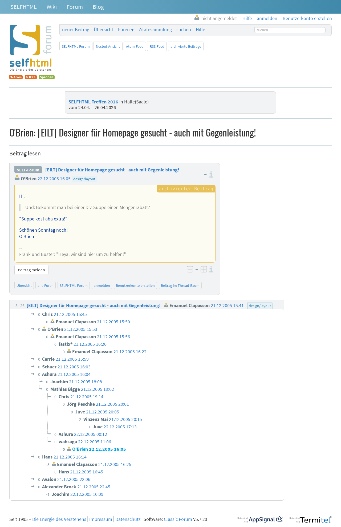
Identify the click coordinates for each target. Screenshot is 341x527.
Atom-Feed (135, 46)
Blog (98, 6)
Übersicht (103, 30)
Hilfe (200, 30)
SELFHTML (23, 6)
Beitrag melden (31, 269)
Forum (75, 6)
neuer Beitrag (75, 30)
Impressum (100, 519)
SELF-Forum (28, 169)
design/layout (84, 178)
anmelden (102, 285)
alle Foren (46, 285)
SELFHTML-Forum (76, 46)
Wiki (52, 6)
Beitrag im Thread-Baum (180, 285)
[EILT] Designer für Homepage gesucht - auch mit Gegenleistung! (112, 170)
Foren (124, 30)
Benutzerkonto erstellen (135, 285)
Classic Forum (178, 519)
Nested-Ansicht (108, 46)
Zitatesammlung (155, 30)
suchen (183, 30)
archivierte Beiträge (185, 46)
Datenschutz (128, 519)
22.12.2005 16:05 (54, 179)
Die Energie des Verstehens (59, 519)
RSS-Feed (157, 46)
